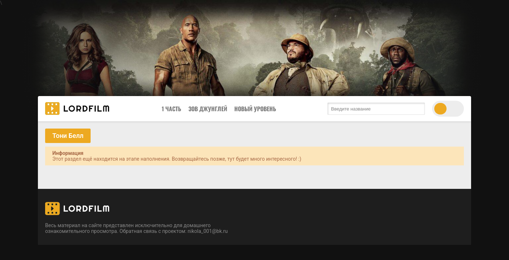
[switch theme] (448, 109)
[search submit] (417, 108)
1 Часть (171, 108)
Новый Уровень (255, 108)
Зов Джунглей (207, 108)
